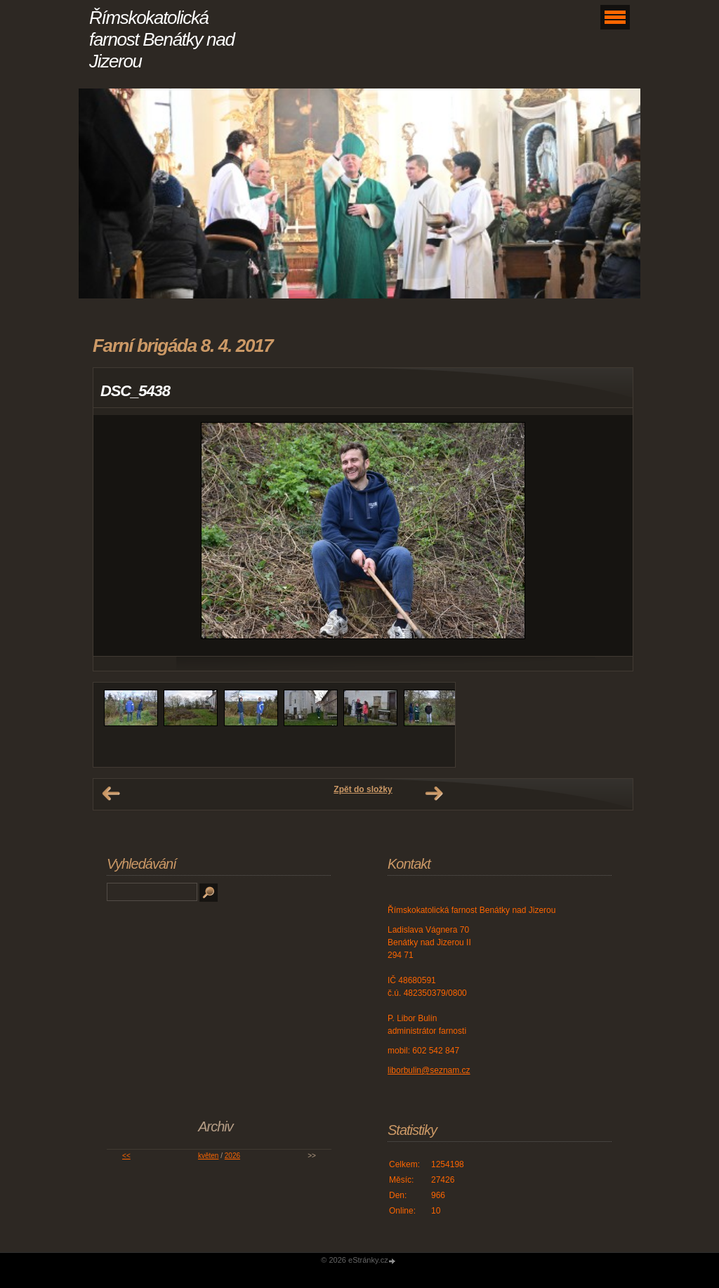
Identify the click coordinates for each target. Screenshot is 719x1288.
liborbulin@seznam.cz (429, 1070)
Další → (433, 793)
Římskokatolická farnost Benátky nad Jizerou (162, 39)
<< (126, 1155)
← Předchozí (110, 793)
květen (208, 1155)
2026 (232, 1155)
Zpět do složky (363, 789)
